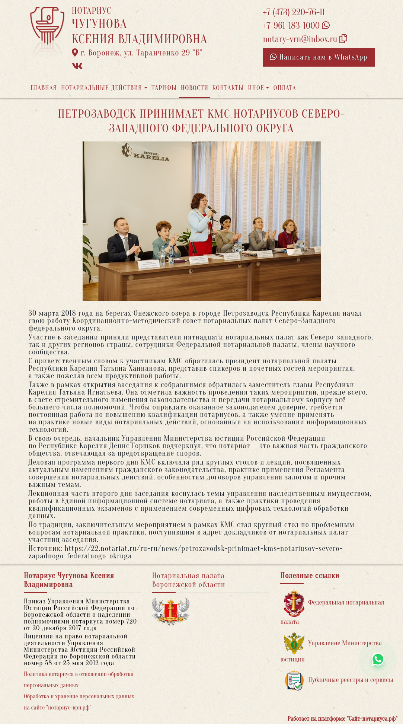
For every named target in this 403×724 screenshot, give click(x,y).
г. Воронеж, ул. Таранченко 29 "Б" (137, 53)
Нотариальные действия (101, 88)
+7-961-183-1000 (296, 26)
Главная (44, 88)
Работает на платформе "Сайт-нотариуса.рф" (342, 718)
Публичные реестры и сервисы (338, 680)
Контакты (228, 88)
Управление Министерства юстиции (331, 647)
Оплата (285, 88)
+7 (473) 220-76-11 (294, 12)
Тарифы (164, 88)
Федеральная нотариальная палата (332, 607)
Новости (194, 88)
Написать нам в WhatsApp (319, 57)
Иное (256, 88)
